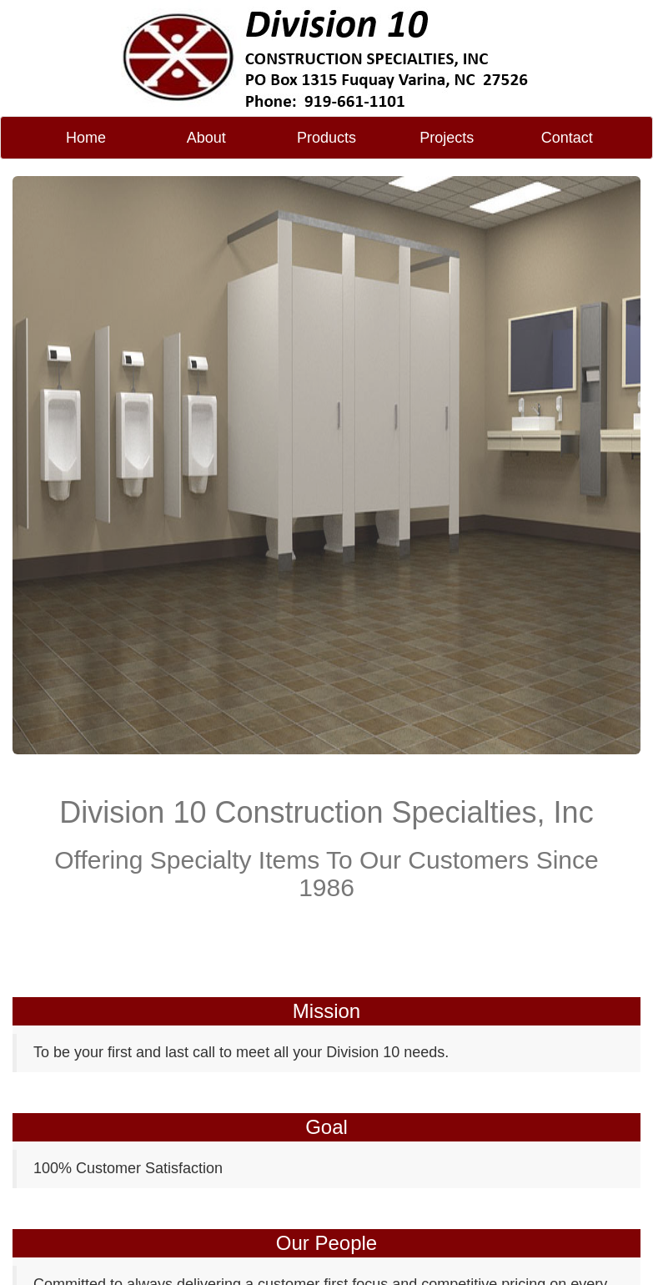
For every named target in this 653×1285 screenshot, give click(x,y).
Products (326, 137)
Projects (446, 137)
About (206, 137)
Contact (567, 137)
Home (86, 137)
